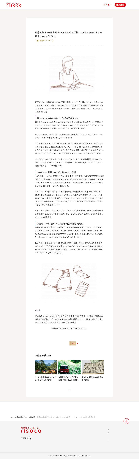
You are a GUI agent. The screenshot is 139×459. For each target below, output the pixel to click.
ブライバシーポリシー (102, 445)
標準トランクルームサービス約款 (106, 441)
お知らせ (81, 430)
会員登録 (120, 4)
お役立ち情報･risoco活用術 (25, 415)
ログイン (107, 5)
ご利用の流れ (62, 440)
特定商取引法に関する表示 (104, 438)
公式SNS (24, 436)
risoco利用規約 (100, 434)
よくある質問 (82, 438)
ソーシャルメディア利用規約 (104, 430)
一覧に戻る (69, 397)
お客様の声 (82, 434)
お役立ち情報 (83, 427)
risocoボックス (65, 436)
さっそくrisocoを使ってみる (71, 346)
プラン (59, 430)
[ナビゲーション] (130, 4)
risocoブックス (65, 433)
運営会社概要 (99, 427)
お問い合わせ (83, 441)
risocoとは (62, 427)
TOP (11, 415)
